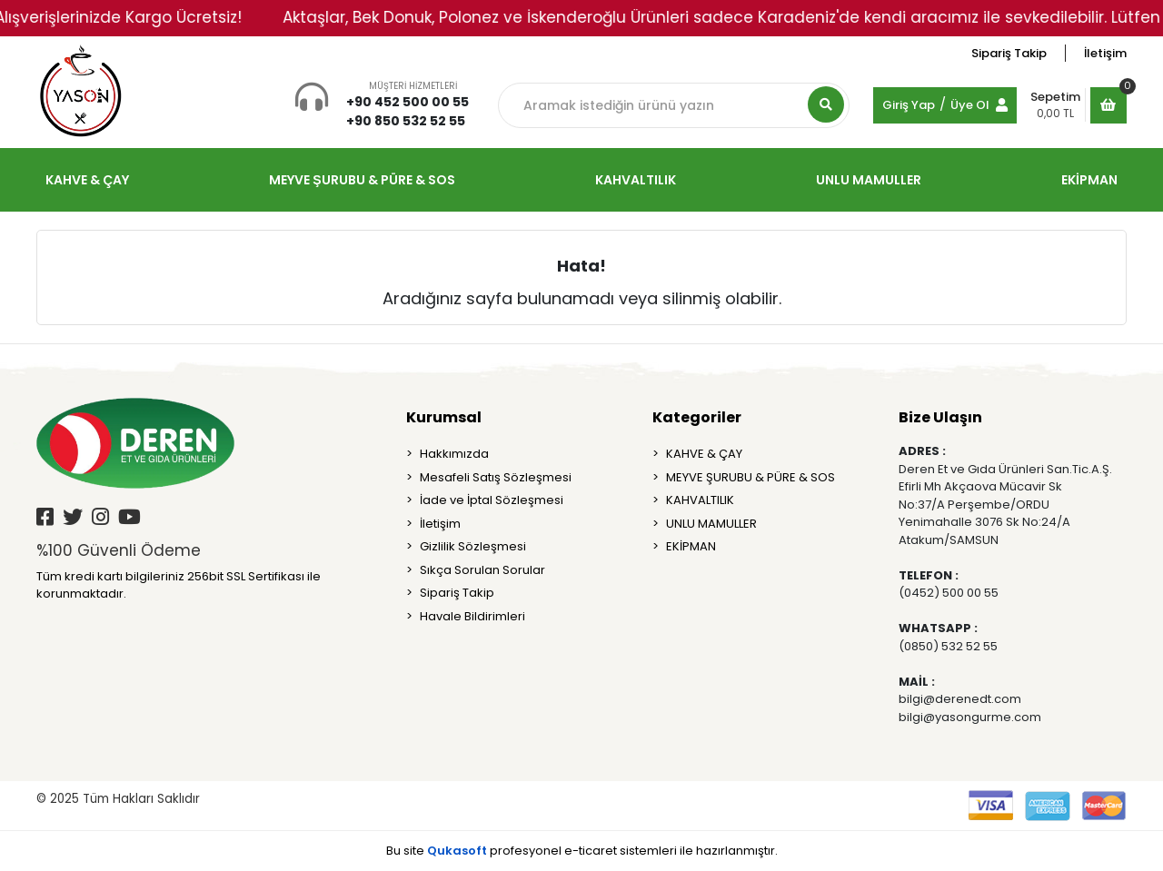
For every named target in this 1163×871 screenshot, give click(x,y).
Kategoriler (696, 417)
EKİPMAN (691, 546)
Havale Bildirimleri (472, 616)
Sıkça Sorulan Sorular (482, 570)
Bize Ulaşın (940, 417)
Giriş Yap (908, 105)
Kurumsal (444, 417)
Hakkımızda (454, 453)
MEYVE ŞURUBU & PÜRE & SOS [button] (361, 180)
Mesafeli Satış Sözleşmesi (496, 477)
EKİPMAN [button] (1089, 180)
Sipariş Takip (1009, 53)
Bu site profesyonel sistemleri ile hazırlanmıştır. (582, 850)
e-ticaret (590, 850)
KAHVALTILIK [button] (635, 180)
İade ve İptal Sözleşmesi (491, 500)
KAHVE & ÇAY (704, 453)
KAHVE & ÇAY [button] (87, 180)
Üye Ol (969, 105)
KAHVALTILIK (700, 500)
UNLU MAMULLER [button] (868, 180)
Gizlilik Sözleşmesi (473, 546)
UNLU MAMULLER (711, 523)
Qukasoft (457, 850)
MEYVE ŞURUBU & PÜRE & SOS (750, 477)
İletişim (1105, 53)
